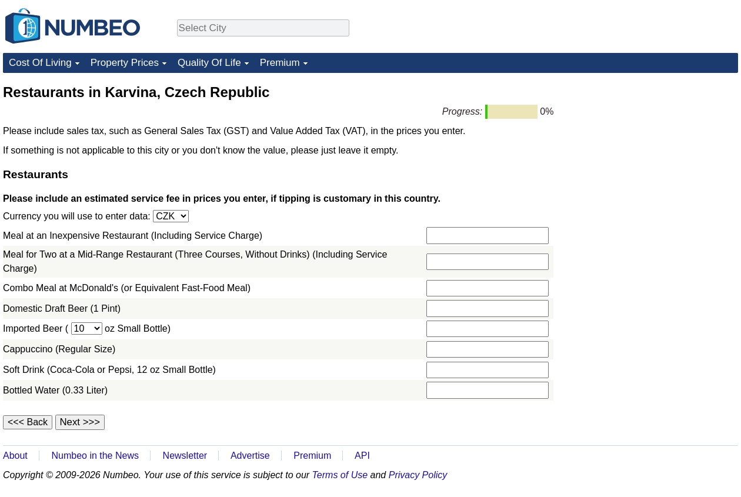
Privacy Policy (418, 475)
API (362, 456)
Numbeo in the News (95, 456)
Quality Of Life (209, 62)
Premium (280, 62)
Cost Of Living (40, 62)
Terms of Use (340, 475)
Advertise (250, 456)
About (15, 456)
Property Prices (125, 62)
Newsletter (185, 456)
